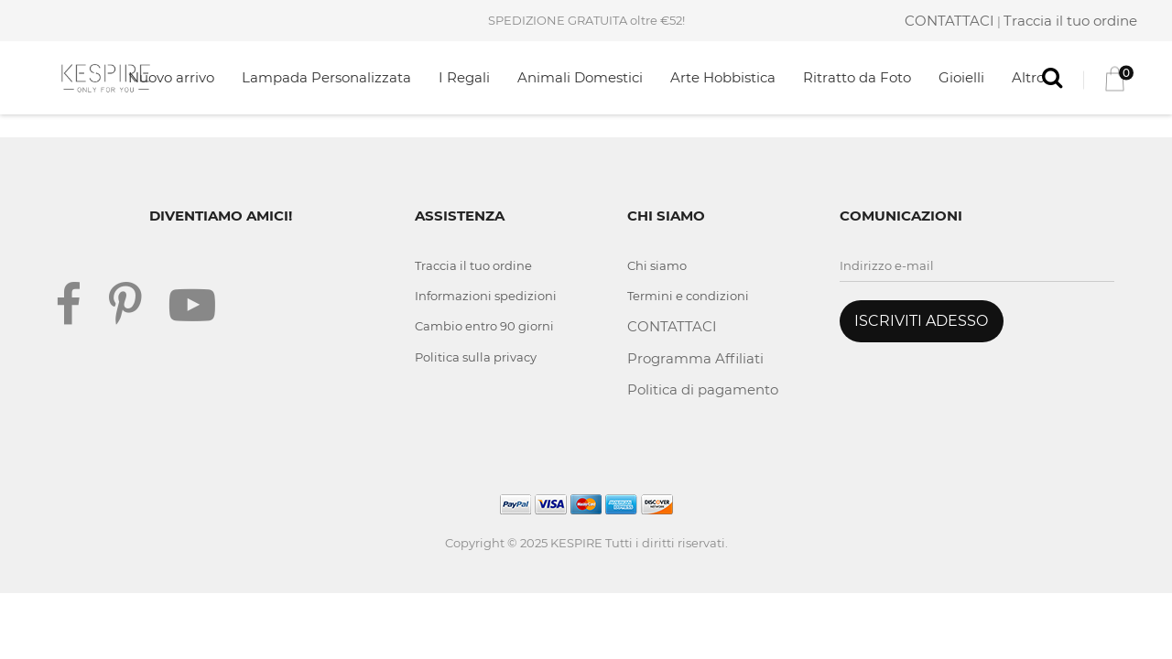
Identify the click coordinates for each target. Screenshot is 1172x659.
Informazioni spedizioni (486, 295)
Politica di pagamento (702, 389)
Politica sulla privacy (476, 357)
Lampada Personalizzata (326, 77)
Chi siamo (657, 265)
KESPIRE (576, 542)
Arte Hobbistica (723, 77)
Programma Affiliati (695, 358)
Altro (1028, 77)
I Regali (464, 77)
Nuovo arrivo (171, 77)
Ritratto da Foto (857, 77)
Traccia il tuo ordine (1070, 20)
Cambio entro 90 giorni (484, 326)
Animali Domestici (580, 77)
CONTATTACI (949, 20)
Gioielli (961, 77)
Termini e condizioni (688, 295)
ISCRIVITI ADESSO (921, 321)
